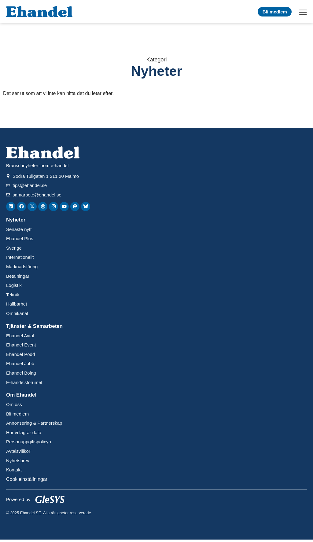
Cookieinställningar (26, 479)
